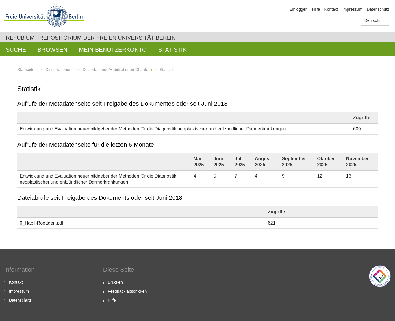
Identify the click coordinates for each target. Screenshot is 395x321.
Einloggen (298, 9)
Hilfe (316, 9)
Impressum (352, 9)
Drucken (115, 282)
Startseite (25, 69)
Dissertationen (59, 69)
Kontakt (331, 9)
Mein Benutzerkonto (112, 49)
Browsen (52, 49)
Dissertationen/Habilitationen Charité (115, 69)
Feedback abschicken (127, 291)
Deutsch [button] (375, 20)
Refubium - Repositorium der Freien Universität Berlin (90, 38)
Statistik (172, 49)
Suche (16, 49)
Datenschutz (378, 9)
